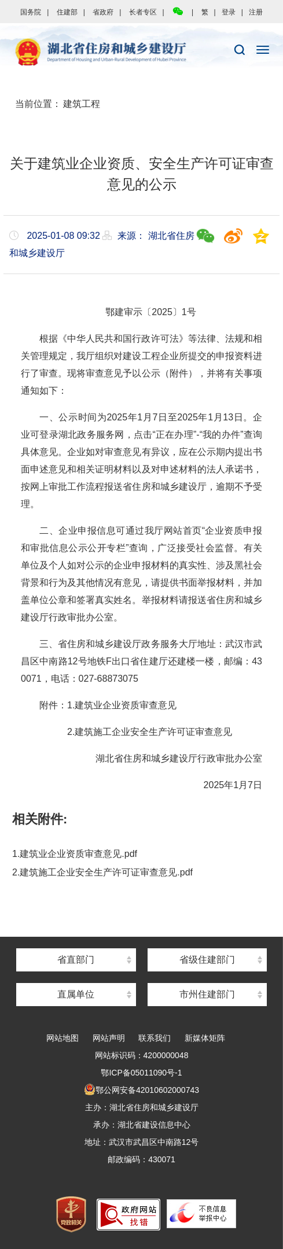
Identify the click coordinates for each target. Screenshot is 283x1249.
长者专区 (143, 12)
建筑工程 (81, 104)
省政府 (103, 12)
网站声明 (109, 1038)
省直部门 (75, 960)
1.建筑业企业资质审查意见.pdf (74, 854)
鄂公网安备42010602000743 (141, 1090)
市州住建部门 (207, 994)
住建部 (67, 12)
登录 (229, 12)
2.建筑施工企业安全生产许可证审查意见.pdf (102, 872)
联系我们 (154, 1038)
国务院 (30, 12)
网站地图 (62, 1038)
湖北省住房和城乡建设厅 (141, 53)
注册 (256, 12)
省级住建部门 (207, 960)
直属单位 (75, 994)
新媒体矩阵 (205, 1038)
